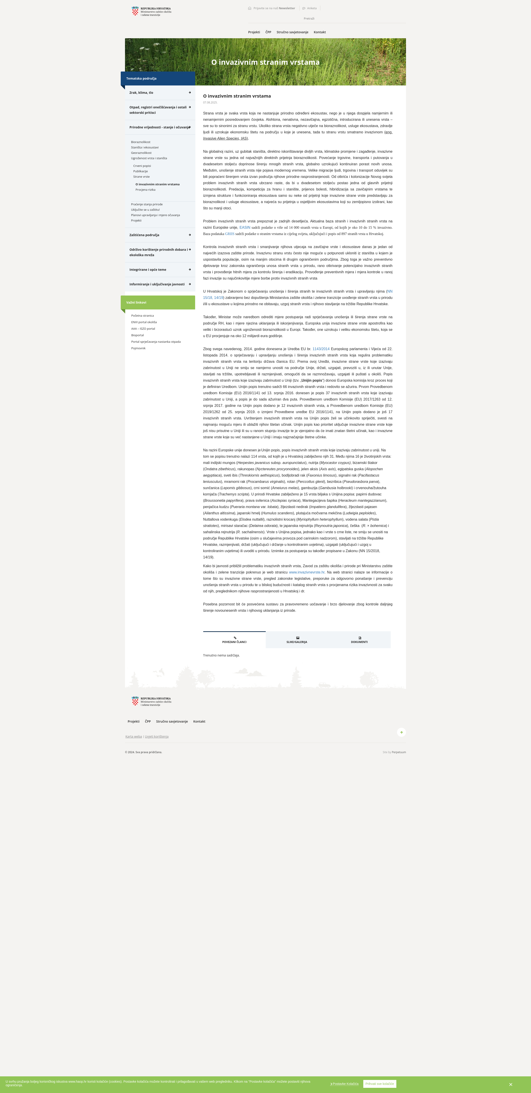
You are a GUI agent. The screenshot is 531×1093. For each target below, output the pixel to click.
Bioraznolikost (140, 142)
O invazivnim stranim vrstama (158, 184)
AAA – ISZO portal (143, 329)
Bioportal (137, 335)
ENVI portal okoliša (144, 322)
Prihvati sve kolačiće (380, 1084)
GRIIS (229, 234)
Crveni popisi (142, 166)
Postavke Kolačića (345, 1084)
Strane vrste (141, 177)
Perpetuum (399, 752)
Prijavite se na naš (274, 8)
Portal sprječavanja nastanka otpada (156, 342)
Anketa (312, 8)
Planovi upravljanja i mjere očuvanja (155, 215)
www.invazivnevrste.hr (306, 572)
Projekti (254, 32)
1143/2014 (321, 349)
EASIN (245, 227)
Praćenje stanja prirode (147, 204)
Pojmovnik (138, 348)
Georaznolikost (141, 153)
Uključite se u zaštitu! (145, 210)
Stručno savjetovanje (292, 32)
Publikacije (140, 171)
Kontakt (320, 32)
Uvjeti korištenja (157, 736)
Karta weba (133, 736)
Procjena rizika (145, 190)
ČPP (268, 32)
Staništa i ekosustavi (144, 147)
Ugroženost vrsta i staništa (149, 158)
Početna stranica (142, 316)
